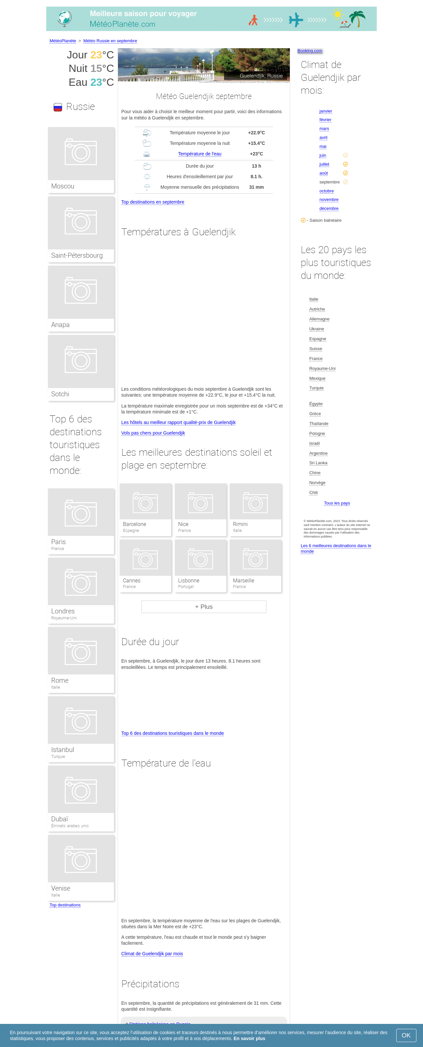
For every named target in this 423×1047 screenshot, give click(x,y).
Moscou (62, 186)
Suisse (315, 348)
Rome (59, 680)
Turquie (58, 756)
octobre (327, 190)
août (324, 173)
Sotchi (60, 394)
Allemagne (319, 318)
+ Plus (203, 606)
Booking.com (309, 50)
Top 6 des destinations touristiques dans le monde (172, 733)
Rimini (240, 524)
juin (323, 155)
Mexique (317, 378)
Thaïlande (318, 423)
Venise (60, 888)
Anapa (60, 325)
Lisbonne (188, 580)
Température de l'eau (199, 153)
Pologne (317, 433)
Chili (313, 492)
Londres (63, 611)
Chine (315, 472)
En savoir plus (249, 1038)
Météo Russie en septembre (110, 40)
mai (323, 146)
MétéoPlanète (63, 40)
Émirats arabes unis (70, 825)
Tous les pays (337, 503)
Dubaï (59, 819)
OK (406, 1035)
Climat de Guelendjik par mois (152, 953)
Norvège (317, 482)
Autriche (317, 309)
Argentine (318, 453)
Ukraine (316, 328)
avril (323, 137)
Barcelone (134, 524)
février (325, 119)
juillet (324, 164)
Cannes (131, 580)
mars (324, 128)
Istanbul (62, 750)
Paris (58, 542)
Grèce (315, 413)
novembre (329, 199)
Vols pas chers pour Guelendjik (153, 433)
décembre (329, 208)
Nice (183, 524)
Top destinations (65, 904)
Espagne (317, 338)
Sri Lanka (318, 462)
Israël (314, 443)
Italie (55, 687)
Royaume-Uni (64, 617)
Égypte (316, 403)
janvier (326, 111)
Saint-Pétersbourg (77, 255)
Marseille (243, 580)
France (57, 548)
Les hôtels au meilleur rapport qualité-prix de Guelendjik (178, 422)
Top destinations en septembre (152, 202)
